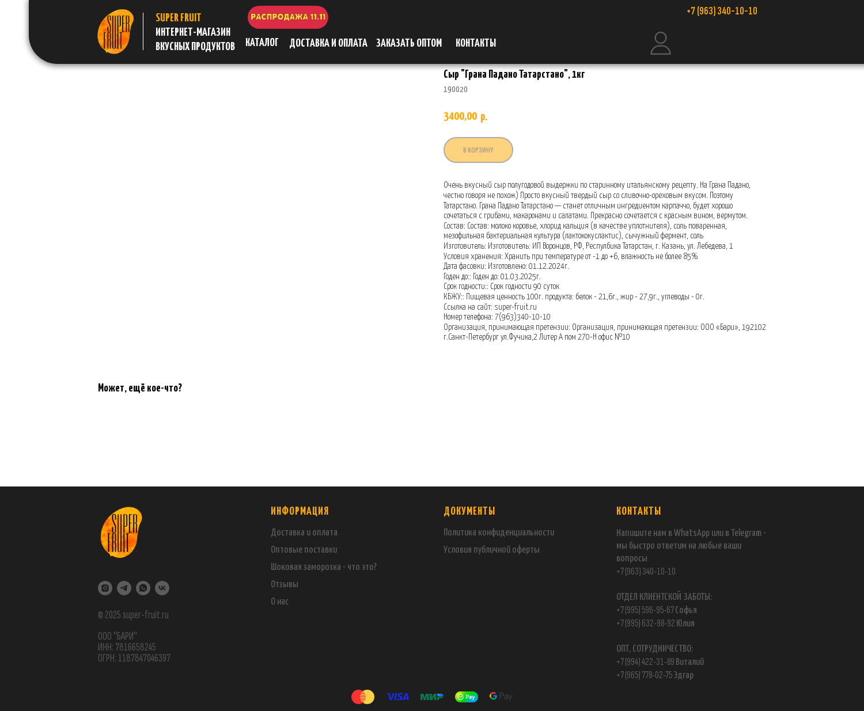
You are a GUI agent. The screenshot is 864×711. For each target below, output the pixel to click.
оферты (525, 550)
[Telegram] (124, 588)
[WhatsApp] (143, 588)
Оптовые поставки (304, 550)
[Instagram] (105, 588)
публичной (491, 550)
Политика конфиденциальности (499, 533)
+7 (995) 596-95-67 (645, 610)
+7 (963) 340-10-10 (646, 571)
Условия (458, 550)
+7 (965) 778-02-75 (644, 675)
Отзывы (284, 585)
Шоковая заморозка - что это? (324, 567)
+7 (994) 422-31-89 (645, 662)
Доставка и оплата (304, 533)
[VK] (162, 588)
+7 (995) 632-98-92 (645, 623)
